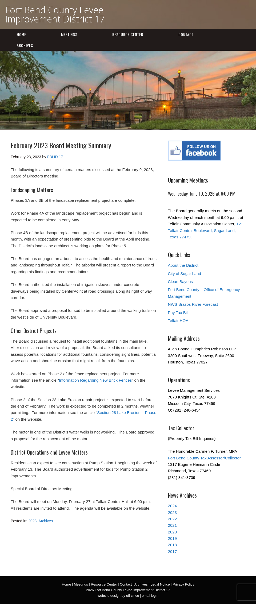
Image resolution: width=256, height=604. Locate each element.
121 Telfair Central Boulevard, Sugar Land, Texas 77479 (205, 230)
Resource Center (127, 34)
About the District (183, 265)
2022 (172, 519)
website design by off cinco (118, 596)
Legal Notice (160, 584)
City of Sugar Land (184, 273)
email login (150, 596)
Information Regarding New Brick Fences (95, 380)
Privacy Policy (183, 584)
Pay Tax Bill (178, 312)
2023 (32, 521)
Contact (186, 34)
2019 (172, 538)
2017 (172, 551)
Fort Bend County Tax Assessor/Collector (204, 458)
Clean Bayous (180, 281)
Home (21, 34)
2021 (172, 525)
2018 (172, 545)
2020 (172, 532)
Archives (25, 45)
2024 (172, 506)
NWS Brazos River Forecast (193, 304)
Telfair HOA (178, 320)
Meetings (69, 34)
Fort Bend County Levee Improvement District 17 (55, 14)
